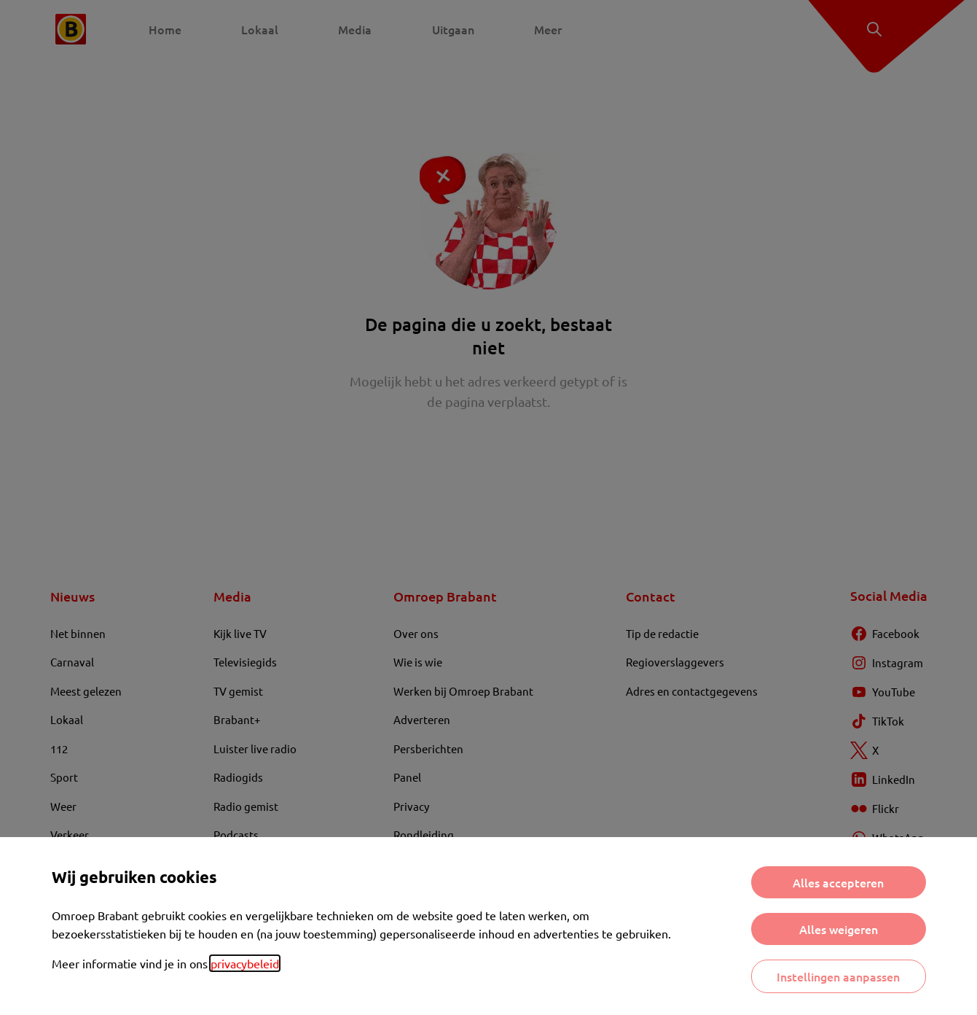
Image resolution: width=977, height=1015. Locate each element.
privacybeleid (245, 963)
